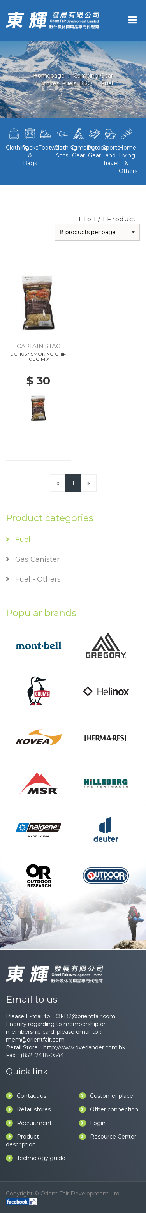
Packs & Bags (30, 146)
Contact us (26, 1095)
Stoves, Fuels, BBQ (66, 83)
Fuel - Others (33, 579)
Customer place (106, 1095)
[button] (97, 232)
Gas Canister (33, 559)
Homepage (49, 75)
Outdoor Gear (94, 142)
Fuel (107, 83)
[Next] (89, 482)
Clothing (14, 138)
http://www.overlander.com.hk (84, 1047)
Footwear (46, 138)
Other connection (108, 1109)
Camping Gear (93, 75)
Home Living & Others (127, 150)
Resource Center (107, 1136)
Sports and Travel (110, 146)
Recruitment (29, 1123)
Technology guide (35, 1158)
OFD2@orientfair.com (85, 1016)
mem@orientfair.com (35, 1039)
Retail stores (28, 1109)
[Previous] (58, 482)
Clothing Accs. (62, 142)
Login (92, 1123)
